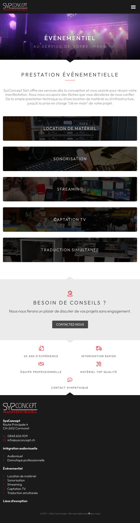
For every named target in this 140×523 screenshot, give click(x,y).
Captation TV (16, 489)
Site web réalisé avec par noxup (84, 513)
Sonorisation (16, 480)
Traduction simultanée (22, 493)
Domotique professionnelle (26, 460)
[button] (133, 7)
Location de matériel (21, 476)
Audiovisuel (15, 456)
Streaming (14, 484)
